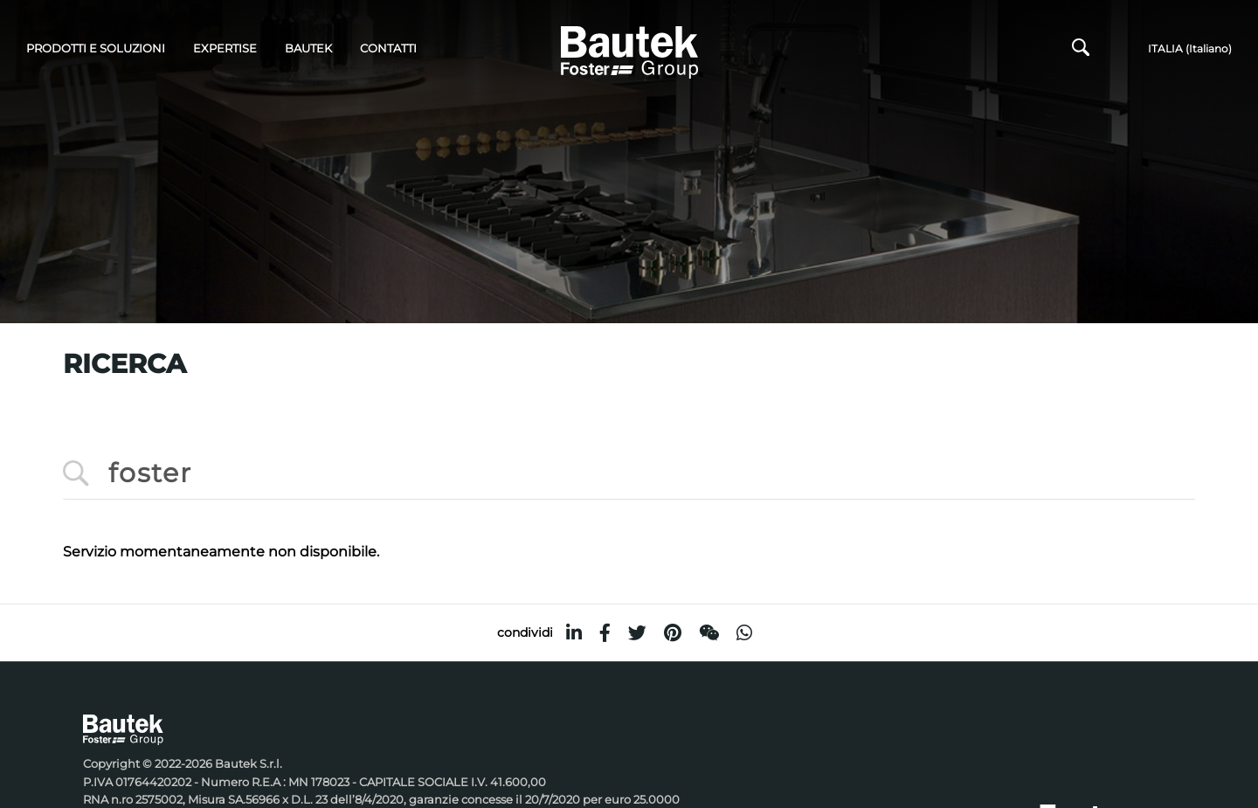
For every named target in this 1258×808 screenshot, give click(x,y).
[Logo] (629, 49)
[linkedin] (574, 633)
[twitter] (637, 633)
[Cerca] (1080, 51)
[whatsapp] (744, 633)
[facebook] (605, 633)
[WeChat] (709, 633)
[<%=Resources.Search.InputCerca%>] (629, 474)
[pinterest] (672, 633)
